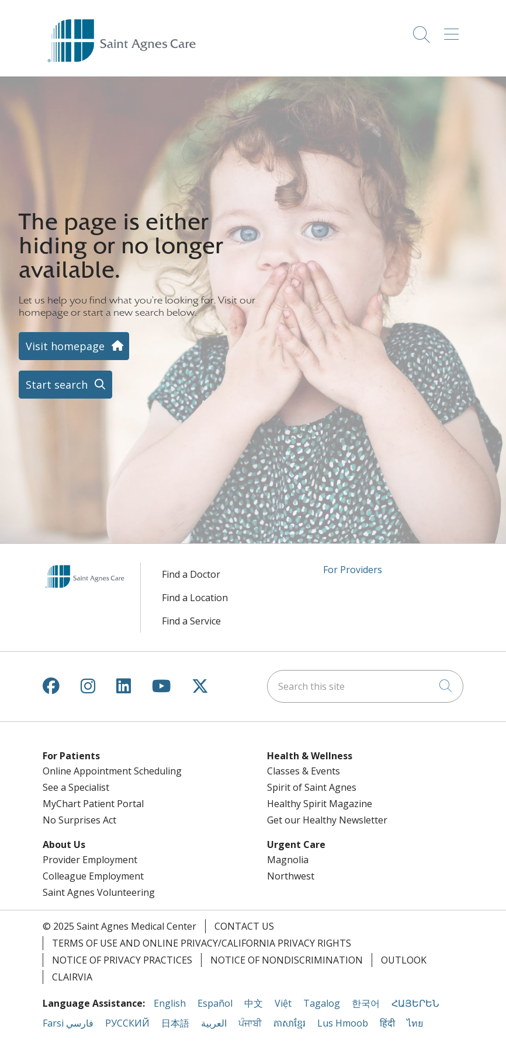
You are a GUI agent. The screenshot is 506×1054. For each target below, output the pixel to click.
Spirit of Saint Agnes (311, 787)
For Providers (352, 569)
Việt (283, 1003)
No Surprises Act (79, 820)
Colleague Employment (93, 876)
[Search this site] (365, 686)
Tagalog (321, 1003)
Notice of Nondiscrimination (286, 960)
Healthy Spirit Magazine (319, 803)
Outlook (404, 960)
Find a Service (191, 621)
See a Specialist (76, 787)
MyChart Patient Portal (93, 803)
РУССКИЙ (127, 1023)
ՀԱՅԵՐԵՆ (415, 1003)
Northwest (290, 876)
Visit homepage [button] (74, 346)
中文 (253, 1003)
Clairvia (72, 977)
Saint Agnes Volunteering (99, 892)
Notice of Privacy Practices (122, 960)
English (170, 1003)
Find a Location (195, 597)
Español (215, 1003)
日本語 (175, 1023)
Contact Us (244, 926)
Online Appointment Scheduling (112, 771)
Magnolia (288, 859)
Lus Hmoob (342, 1023)
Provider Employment (90, 859)
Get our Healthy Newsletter (327, 820)
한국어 (366, 1003)
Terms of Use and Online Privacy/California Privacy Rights (201, 943)
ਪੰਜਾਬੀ (250, 1023)
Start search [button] (65, 385)
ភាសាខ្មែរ (289, 1023)
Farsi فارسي (68, 1023)
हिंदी (387, 1023)
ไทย (415, 1023)
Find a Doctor (191, 574)
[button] (453, 30)
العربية (214, 1023)
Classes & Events (303, 771)
